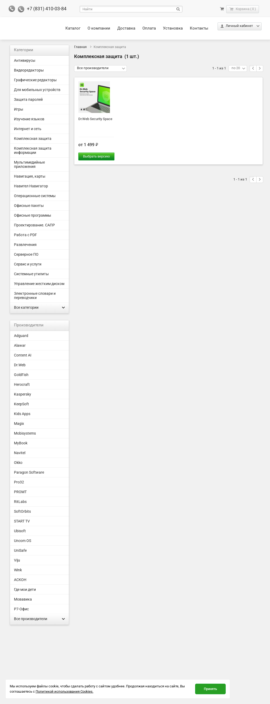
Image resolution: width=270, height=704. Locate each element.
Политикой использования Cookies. (64, 691)
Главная (80, 47)
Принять (210, 689)
